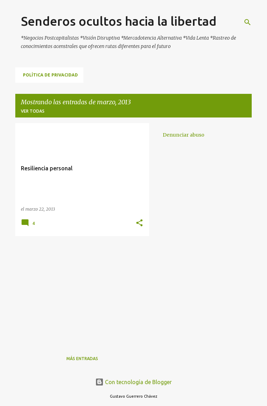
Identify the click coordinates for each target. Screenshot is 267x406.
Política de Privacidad (50, 75)
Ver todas (32, 111)
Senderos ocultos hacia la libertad (119, 21)
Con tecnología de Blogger (133, 382)
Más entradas (82, 358)
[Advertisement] (79, 290)
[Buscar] (247, 22)
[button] (139, 223)
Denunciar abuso (183, 135)
